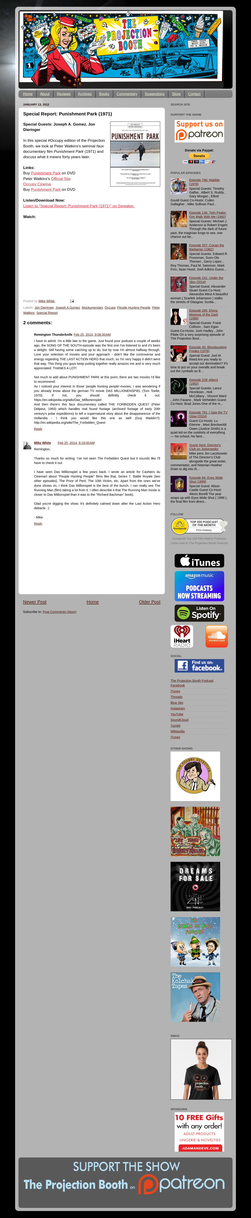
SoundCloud (179, 720)
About (45, 94)
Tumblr (175, 725)
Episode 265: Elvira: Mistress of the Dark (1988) (203, 314)
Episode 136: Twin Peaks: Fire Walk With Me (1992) (207, 214)
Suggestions (154, 94)
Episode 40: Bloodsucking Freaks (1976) (208, 349)
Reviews (64, 94)
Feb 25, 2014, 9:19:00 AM (76, 443)
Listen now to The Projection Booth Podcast (199, 543)
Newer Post (34, 601)
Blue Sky (177, 703)
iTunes (175, 691)
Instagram (178, 708)
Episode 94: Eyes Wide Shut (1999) (206, 479)
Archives (85, 94)
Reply (38, 429)
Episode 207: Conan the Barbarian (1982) (206, 247)
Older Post (149, 601)
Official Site (61, 178)
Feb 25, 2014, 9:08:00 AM (92, 334)
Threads (177, 697)
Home (28, 94)
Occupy (110, 307)
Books (104, 94)
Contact (194, 94)
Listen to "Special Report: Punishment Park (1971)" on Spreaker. (79, 206)
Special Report (47, 313)
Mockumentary (92, 307)
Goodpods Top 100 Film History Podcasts (199, 538)
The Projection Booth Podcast (192, 680)
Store (176, 94)
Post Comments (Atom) (60, 612)
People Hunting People (133, 307)
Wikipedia (178, 731)
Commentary (127, 94)
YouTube (177, 714)
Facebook (178, 685)
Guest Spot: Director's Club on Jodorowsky (205, 447)
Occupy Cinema (37, 184)
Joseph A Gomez (67, 307)
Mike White (42, 443)
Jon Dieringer (44, 307)
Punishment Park (46, 173)
